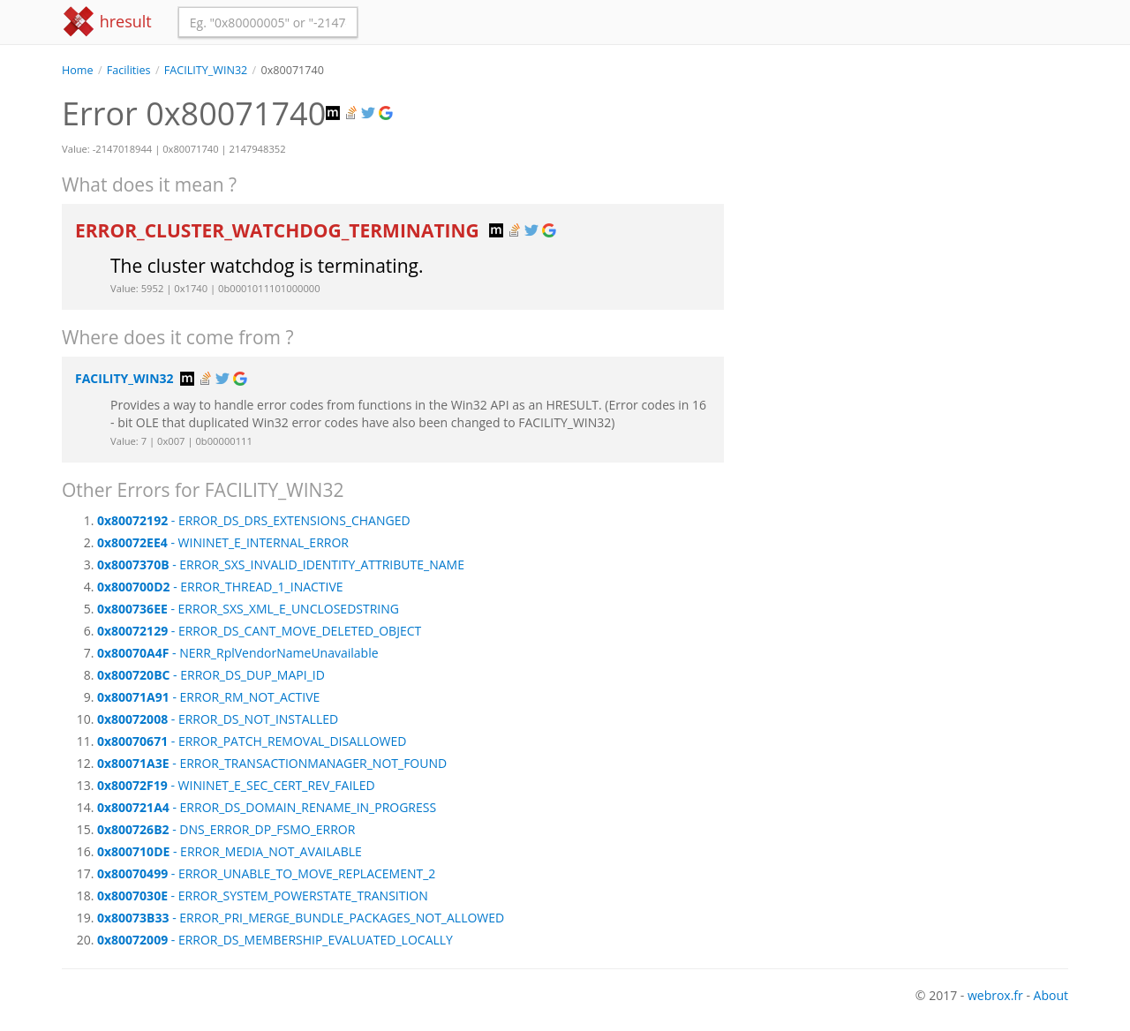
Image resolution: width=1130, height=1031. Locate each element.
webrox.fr (995, 995)
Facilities (129, 70)
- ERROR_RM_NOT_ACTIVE (208, 697)
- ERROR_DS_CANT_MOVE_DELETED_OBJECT (259, 630)
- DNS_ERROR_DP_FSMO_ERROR (226, 829)
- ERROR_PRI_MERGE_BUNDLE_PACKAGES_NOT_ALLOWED (300, 917)
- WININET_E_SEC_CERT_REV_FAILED (236, 785)
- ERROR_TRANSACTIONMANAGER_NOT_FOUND (272, 763)
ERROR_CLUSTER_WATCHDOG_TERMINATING (279, 230)
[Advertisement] (909, 202)
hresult (107, 21)
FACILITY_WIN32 (206, 70)
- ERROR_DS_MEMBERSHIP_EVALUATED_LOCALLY (275, 939)
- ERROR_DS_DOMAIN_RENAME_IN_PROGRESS (266, 807)
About (1051, 995)
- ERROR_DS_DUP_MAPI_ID (211, 674)
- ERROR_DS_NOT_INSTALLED (217, 719)
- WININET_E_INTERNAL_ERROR (223, 542)
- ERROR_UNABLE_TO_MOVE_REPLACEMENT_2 (266, 873)
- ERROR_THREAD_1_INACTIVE (220, 586)
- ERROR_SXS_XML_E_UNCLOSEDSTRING (248, 608)
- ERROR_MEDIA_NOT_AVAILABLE (229, 851)
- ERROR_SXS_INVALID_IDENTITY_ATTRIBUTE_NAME (280, 564)
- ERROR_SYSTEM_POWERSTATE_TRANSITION (262, 895)
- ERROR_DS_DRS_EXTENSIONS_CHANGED (254, 520)
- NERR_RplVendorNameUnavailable (238, 652)
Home (78, 70)
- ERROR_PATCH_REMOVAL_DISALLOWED (251, 741)
